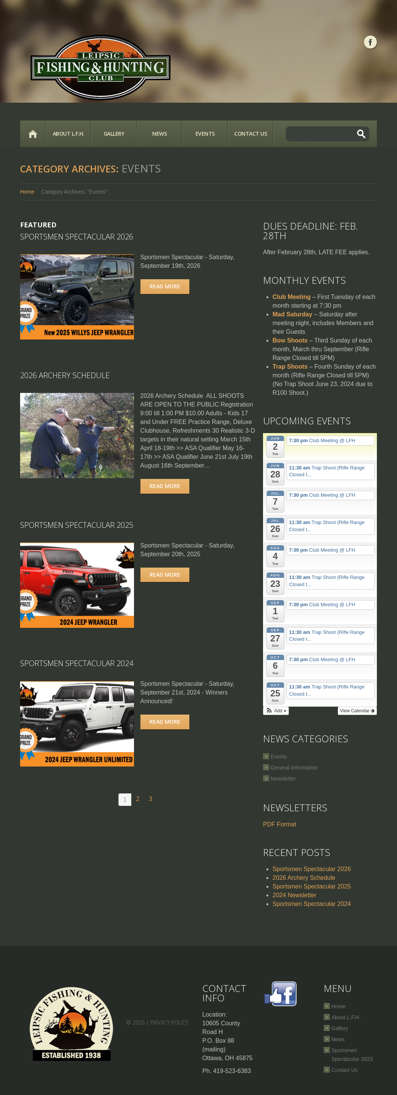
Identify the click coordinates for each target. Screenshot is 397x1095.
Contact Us (250, 133)
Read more (166, 286)
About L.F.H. (68, 133)
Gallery (114, 133)
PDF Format (279, 824)
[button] (275, 711)
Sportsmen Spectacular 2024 (76, 663)
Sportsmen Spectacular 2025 (76, 524)
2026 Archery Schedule (65, 375)
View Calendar (357, 710)
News (159, 133)
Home (32, 133)
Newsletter (283, 779)
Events (205, 133)
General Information (294, 768)
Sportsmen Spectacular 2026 (76, 237)
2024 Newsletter (295, 895)
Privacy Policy (169, 1022)
